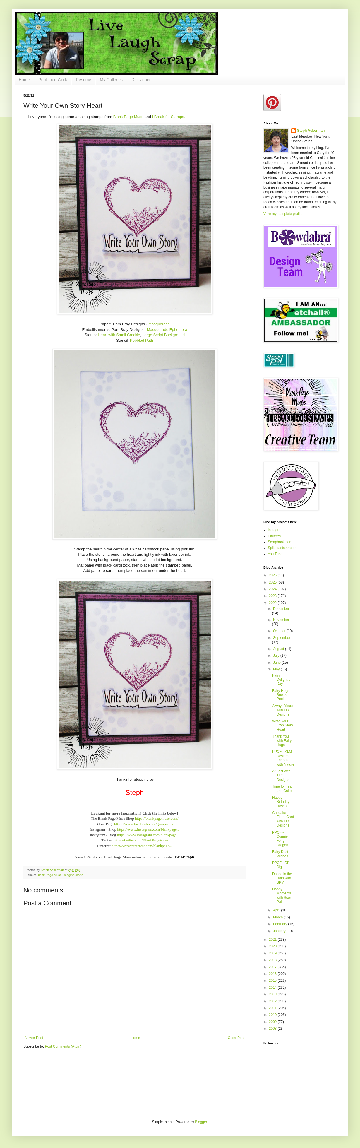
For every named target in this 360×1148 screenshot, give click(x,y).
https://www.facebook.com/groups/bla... (145, 824)
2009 (273, 1022)
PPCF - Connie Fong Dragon (280, 838)
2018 (273, 960)
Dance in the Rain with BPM (282, 878)
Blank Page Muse (128, 116)
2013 (273, 994)
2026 (273, 575)
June (277, 663)
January (280, 931)
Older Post (236, 1038)
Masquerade (159, 324)
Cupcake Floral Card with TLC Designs (283, 819)
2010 (273, 1015)
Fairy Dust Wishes (280, 854)
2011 (273, 1008)
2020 (273, 946)
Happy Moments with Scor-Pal (282, 895)
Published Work (52, 79)
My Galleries (111, 79)
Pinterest (275, 536)
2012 (273, 1001)
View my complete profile (282, 214)
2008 (273, 1028)
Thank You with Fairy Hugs (282, 740)
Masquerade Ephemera (167, 329)
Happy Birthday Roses (280, 801)
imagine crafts (73, 875)
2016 (273, 974)
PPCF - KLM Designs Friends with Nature (283, 758)
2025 (273, 582)
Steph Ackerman (311, 131)
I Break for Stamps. (168, 116)
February (280, 924)
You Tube (275, 554)
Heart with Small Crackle (119, 335)
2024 (273, 589)
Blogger (201, 1122)
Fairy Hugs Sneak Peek (280, 695)
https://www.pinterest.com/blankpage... (142, 846)
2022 (273, 603)
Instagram (275, 530)
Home (24, 79)
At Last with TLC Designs (281, 775)
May (277, 669)
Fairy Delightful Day (281, 679)
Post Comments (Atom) (63, 1046)
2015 (273, 980)
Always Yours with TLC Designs (282, 710)
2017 (273, 967)
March (278, 917)
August (279, 649)
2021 (273, 939)
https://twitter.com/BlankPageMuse (140, 840)
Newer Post (34, 1038)
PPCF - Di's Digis (281, 865)
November (281, 620)
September (281, 638)
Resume (83, 79)
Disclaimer (140, 79)
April (277, 910)
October (280, 631)
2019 (273, 953)
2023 (273, 596)
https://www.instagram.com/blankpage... (148, 829)
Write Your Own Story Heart (282, 725)
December (281, 609)
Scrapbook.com (280, 542)
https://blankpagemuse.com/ (156, 818)
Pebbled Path (141, 340)
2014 (273, 988)
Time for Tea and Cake (282, 788)
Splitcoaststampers (282, 548)
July (276, 655)
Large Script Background (163, 335)
